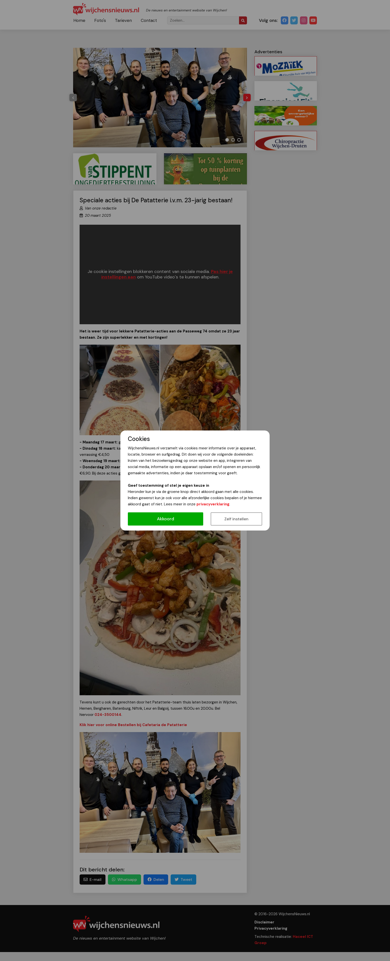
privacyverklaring (212, 504)
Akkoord (165, 519)
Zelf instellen (236, 519)
